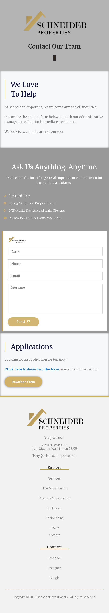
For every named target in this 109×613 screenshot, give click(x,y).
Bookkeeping (55, 518)
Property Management (55, 498)
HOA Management (54, 488)
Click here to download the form (32, 369)
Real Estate (55, 508)
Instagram (55, 568)
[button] (54, 58)
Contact (54, 535)
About (54, 528)
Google (55, 578)
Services (54, 478)
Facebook (54, 558)
